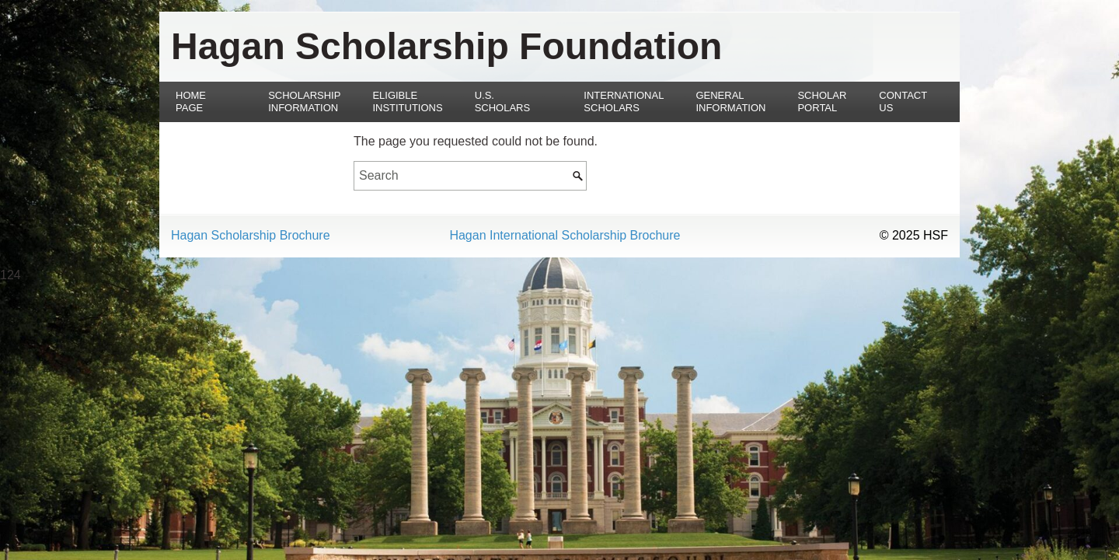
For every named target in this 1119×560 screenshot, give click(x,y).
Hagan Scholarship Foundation (446, 46)
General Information (730, 101)
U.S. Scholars (503, 101)
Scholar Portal (821, 101)
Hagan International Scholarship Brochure (564, 235)
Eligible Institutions (407, 101)
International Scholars (624, 101)
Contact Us (903, 101)
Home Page (191, 101)
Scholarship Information (304, 101)
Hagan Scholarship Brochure (250, 235)
